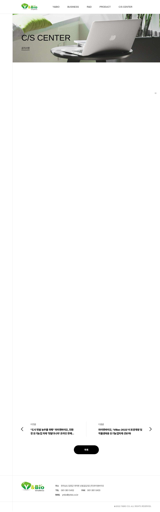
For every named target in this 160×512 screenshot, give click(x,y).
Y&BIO (55, 7)
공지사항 (25, 48)
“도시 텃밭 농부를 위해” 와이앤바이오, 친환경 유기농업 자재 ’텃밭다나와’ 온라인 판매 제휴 (52, 432)
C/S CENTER (125, 7)
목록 (86, 450)
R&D (89, 7)
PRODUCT (105, 7)
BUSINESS (73, 7)
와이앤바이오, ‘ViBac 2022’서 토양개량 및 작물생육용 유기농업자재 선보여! (120, 432)
